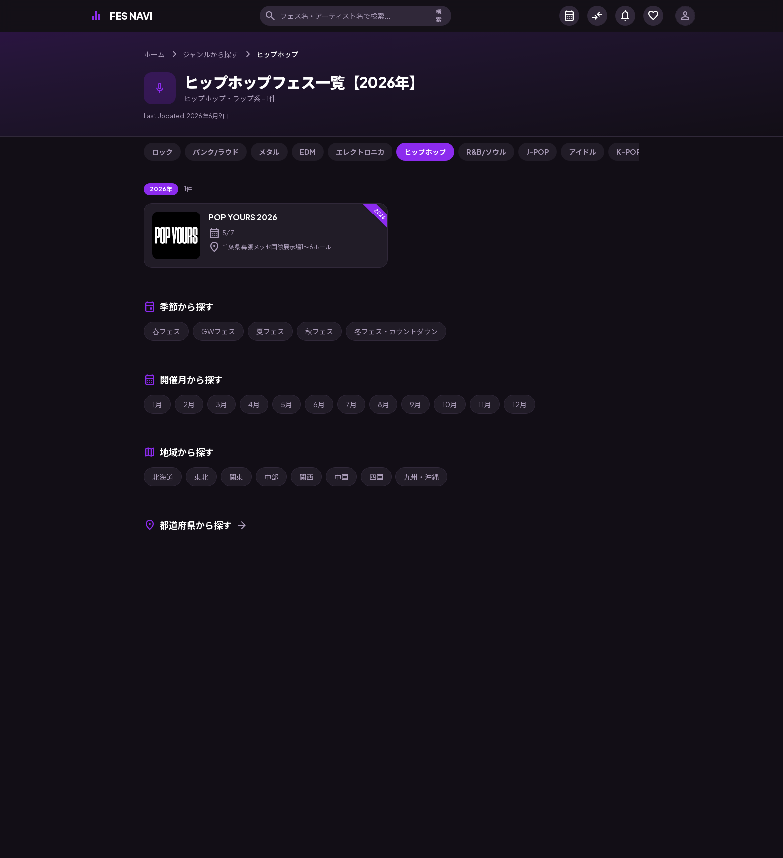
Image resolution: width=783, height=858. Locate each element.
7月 (351, 404)
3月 (221, 404)
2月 (189, 404)
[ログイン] (685, 16)
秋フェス (319, 331)
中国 (341, 476)
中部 (271, 476)
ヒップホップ (425, 151)
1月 (157, 404)
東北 (201, 476)
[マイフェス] (653, 16)
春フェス (166, 331)
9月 (415, 404)
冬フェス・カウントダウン (396, 331)
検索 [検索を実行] (439, 15)
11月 (484, 404)
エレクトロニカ (360, 151)
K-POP (628, 151)
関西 (306, 476)
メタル (269, 151)
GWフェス (218, 331)
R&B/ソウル (486, 151)
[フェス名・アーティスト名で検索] (352, 16)
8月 (383, 404)
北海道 (162, 476)
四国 (376, 476)
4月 (254, 404)
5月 (286, 404)
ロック (162, 151)
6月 (319, 404)
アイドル (582, 151)
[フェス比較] (597, 16)
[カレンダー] (569, 16)
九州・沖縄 (421, 476)
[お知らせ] (625, 16)
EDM (308, 151)
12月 (519, 404)
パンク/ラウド (216, 151)
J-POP (537, 151)
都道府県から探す (196, 525)
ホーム (154, 54)
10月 (449, 404)
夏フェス (270, 331)
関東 (236, 476)
